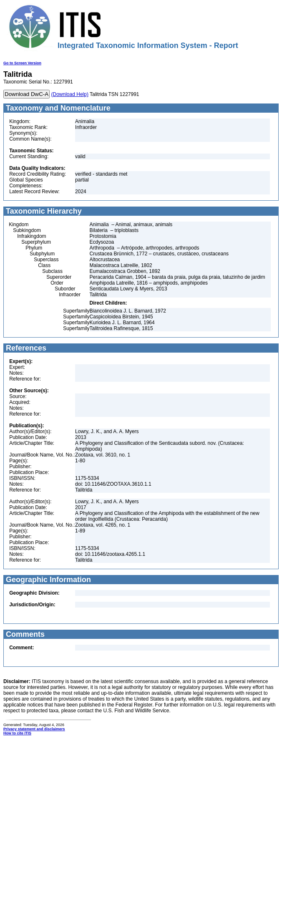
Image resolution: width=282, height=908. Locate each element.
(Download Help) (69, 94)
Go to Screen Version (22, 63)
